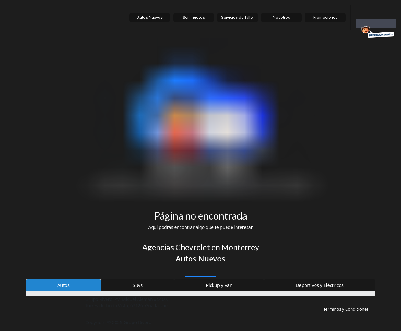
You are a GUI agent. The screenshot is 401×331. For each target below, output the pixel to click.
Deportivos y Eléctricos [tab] (320, 285)
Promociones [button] (325, 17)
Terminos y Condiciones (346, 309)
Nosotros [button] (281, 17)
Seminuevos (194, 17)
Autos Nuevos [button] (150, 17)
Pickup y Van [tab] (219, 285)
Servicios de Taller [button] (237, 17)
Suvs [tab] (138, 285)
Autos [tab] (63, 285)
